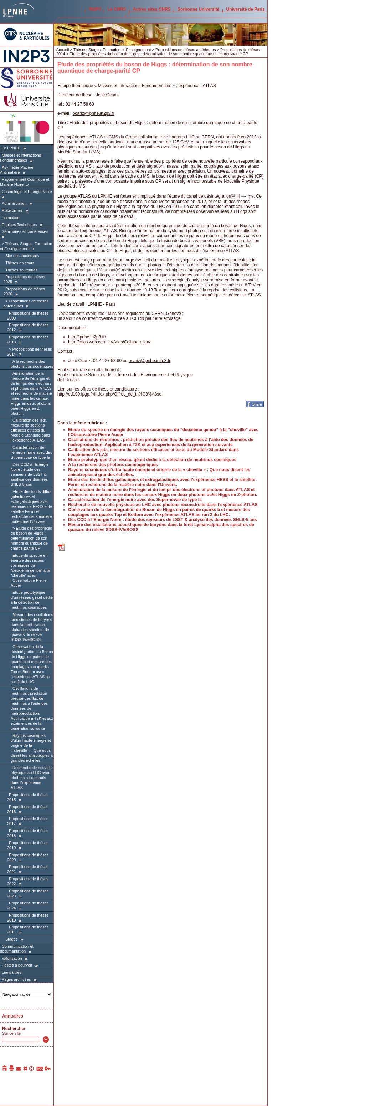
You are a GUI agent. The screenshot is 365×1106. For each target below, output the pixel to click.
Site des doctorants (22, 256)
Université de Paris (245, 9)
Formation (11, 217)
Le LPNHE (11, 148)
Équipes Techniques (19, 225)
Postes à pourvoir (17, 965)
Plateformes (12, 210)
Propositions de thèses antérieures (185, 49)
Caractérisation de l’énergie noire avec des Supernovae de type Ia (31, 452)
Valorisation (12, 958)
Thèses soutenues (21, 270)
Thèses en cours (19, 263)
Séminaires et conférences (25, 231)
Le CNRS (117, 9)
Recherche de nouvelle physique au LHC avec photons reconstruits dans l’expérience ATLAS (32, 777)
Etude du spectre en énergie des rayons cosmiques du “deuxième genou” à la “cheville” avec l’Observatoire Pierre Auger (30, 570)
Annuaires (12, 1016)
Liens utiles (11, 972)
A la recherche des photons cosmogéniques (113, 464)
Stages (11, 939)
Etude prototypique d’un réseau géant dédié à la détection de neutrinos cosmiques (32, 600)
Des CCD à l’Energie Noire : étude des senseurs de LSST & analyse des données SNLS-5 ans (29, 474)
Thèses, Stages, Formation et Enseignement (26, 246)
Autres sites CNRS (152, 9)
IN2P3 (95, 9)
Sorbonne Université (198, 9)
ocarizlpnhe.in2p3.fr (93, 113)
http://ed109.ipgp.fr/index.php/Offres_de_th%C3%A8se (109, 394)
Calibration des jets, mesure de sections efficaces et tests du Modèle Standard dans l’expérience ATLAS (30, 430)
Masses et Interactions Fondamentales (20, 157)
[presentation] (247, 196)
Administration (14, 203)
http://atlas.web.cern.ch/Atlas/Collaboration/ (109, 342)
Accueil (62, 49)
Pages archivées (16, 979)
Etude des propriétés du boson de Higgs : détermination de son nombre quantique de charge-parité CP (31, 538)
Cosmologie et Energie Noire (27, 191)
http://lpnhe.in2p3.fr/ (87, 337)
